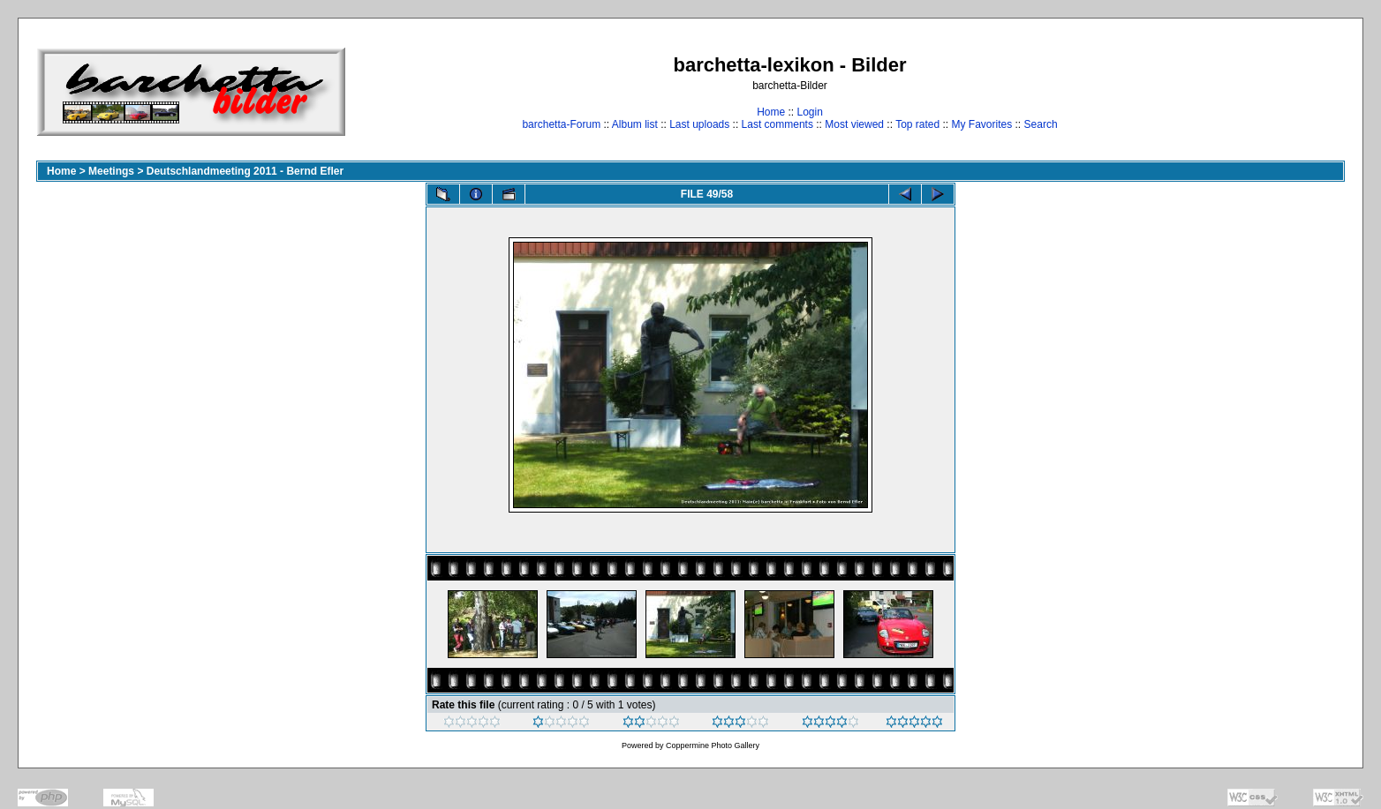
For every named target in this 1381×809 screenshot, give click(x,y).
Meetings (111, 171)
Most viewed (854, 124)
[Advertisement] (1289, 91)
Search (1041, 124)
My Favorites (982, 124)
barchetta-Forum (561, 124)
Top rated (917, 124)
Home (771, 112)
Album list (635, 124)
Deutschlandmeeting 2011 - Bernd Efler (245, 171)
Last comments (777, 124)
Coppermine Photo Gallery (712, 745)
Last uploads (699, 124)
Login (809, 112)
